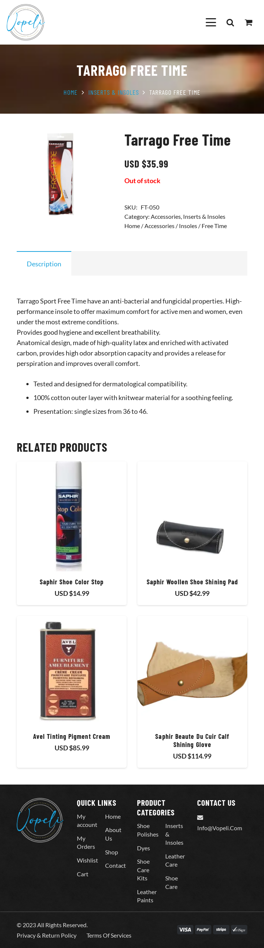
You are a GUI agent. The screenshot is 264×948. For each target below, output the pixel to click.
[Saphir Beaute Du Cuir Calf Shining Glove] (192, 671)
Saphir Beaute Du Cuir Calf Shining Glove (192, 740)
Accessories (166, 216)
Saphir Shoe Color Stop (72, 582)
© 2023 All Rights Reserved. (52, 924)
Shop (111, 852)
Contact (115, 865)
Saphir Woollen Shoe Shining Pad (192, 582)
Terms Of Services (109, 935)
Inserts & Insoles (113, 92)
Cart (82, 873)
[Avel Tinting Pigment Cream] (72, 671)
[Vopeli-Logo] (26, 22)
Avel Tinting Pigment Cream (71, 736)
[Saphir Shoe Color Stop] (72, 516)
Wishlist (87, 860)
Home (70, 92)
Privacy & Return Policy (46, 935)
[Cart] (248, 22)
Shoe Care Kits (143, 870)
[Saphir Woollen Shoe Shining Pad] (192, 516)
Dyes (143, 847)
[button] (210, 22)
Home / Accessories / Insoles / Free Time (175, 225)
